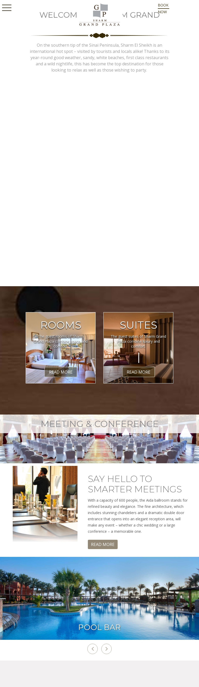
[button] (92, 649)
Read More (61, 372)
